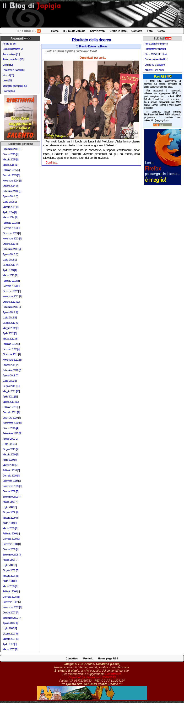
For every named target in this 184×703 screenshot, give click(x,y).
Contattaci (72, 658)
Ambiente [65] (9, 43)
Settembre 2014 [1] (12, 191)
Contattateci (113, 674)
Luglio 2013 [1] (10, 259)
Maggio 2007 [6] (10, 638)
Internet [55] (8, 75)
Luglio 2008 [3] (10, 565)
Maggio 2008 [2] (10, 575)
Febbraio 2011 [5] (11, 407)
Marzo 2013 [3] (10, 275)
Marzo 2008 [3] (10, 586)
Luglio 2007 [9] (10, 628)
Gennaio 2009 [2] (11, 538)
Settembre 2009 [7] (12, 496)
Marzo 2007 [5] (10, 649)
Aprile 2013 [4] (9, 270)
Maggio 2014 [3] (10, 206)
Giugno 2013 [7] (10, 264)
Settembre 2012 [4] (12, 307)
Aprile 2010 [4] (9, 459)
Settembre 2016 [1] (12, 148)
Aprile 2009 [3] (9, 523)
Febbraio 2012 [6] (11, 343)
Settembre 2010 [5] (12, 433)
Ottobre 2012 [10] (11, 301)
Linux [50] (7, 80)
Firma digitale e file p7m (156, 43)
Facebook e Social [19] (14, 69)
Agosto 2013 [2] (10, 254)
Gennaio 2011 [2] (11, 412)
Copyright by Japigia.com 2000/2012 (92, 677)
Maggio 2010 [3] (10, 454)
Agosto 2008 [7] (10, 559)
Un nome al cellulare (155, 64)
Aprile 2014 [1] (9, 212)
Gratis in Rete (118, 30)
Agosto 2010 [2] (10, 438)
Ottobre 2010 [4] (10, 428)
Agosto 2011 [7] (10, 375)
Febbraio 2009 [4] (11, 533)
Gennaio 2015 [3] (11, 175)
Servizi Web (97, 30)
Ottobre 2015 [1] (10, 154)
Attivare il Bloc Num (154, 69)
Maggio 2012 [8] (10, 328)
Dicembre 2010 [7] (12, 417)
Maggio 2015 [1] (10, 159)
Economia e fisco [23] (13, 59)
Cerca (161, 30)
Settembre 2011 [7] (12, 370)
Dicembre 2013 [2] (12, 233)
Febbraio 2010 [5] (11, 470)
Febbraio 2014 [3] (11, 222)
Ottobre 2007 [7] (10, 612)
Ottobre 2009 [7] (10, 491)
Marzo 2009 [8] (10, 528)
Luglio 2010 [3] (10, 443)
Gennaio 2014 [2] (11, 228)
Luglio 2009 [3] (10, 507)
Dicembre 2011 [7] (12, 354)
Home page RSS (108, 658)
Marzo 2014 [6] (10, 217)
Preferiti (88, 658)
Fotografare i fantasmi (155, 48)
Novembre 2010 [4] (12, 422)
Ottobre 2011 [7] (10, 364)
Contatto (136, 30)
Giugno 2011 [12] (11, 386)
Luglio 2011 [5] (10, 380)
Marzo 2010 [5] (10, 465)
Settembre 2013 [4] (12, 249)
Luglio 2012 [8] (10, 317)
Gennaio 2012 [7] (11, 349)
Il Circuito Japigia (74, 30)
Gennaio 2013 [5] (11, 285)
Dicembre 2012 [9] (12, 291)
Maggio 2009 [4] (10, 517)
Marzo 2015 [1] (10, 164)
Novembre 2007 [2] (12, 607)
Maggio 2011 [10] (11, 391)
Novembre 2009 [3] (12, 486)
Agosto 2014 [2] (10, 196)
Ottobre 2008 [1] (10, 549)
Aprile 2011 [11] (10, 396)
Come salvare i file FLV (156, 59)
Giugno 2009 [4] (10, 512)
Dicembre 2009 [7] (12, 480)
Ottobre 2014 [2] (10, 185)
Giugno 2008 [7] (10, 570)
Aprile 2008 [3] (9, 580)
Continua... (51, 162)
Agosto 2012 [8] (10, 312)
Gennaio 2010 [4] (11, 475)
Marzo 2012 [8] (10, 338)
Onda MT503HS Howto (156, 54)
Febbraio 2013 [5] (11, 280)
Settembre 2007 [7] (12, 617)
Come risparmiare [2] (13, 48)
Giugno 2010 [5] (10, 449)
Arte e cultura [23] (11, 54)
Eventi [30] (8, 64)
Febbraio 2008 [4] (11, 591)
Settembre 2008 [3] (12, 554)
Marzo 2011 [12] (11, 401)
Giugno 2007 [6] (10, 633)
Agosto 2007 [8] (10, 623)
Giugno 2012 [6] (10, 322)
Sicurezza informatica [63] (15, 85)
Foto (150, 30)
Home (55, 30)
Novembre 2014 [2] (12, 180)
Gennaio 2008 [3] (11, 596)
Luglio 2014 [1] (10, 201)
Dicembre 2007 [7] (12, 602)
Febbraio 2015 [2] (11, 170)
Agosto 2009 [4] (10, 501)
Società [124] (9, 91)
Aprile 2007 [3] (9, 644)
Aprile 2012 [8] (9, 333)
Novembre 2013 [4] (12, 238)
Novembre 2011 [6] (12, 359)
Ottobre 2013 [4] (10, 243)
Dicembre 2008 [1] (12, 544)
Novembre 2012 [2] (12, 296)
